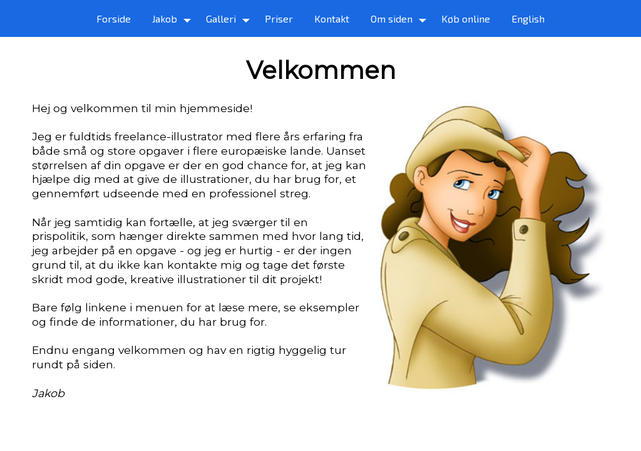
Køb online (465, 18)
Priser (279, 18)
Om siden (392, 18)
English (528, 18)
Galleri (221, 18)
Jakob (164, 18)
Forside (113, 18)
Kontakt (331, 18)
